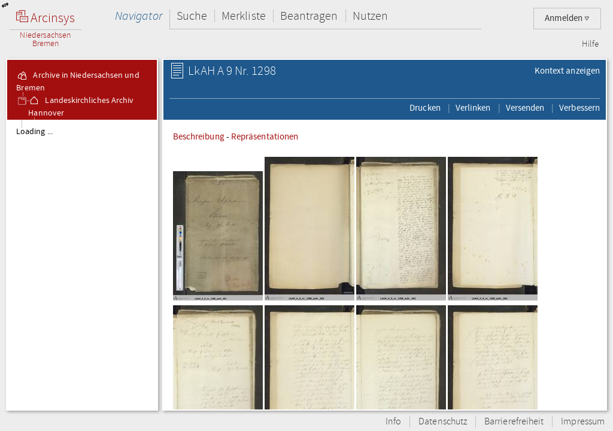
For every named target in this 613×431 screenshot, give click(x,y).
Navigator (138, 15)
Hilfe (590, 44)
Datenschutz (442, 421)
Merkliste (243, 15)
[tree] (82, 264)
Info (393, 421)
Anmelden (567, 18)
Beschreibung (198, 136)
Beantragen (309, 15)
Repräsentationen (264, 136)
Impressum (583, 421)
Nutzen (370, 15)
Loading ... (34, 131)
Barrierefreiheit (514, 421)
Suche (192, 15)
